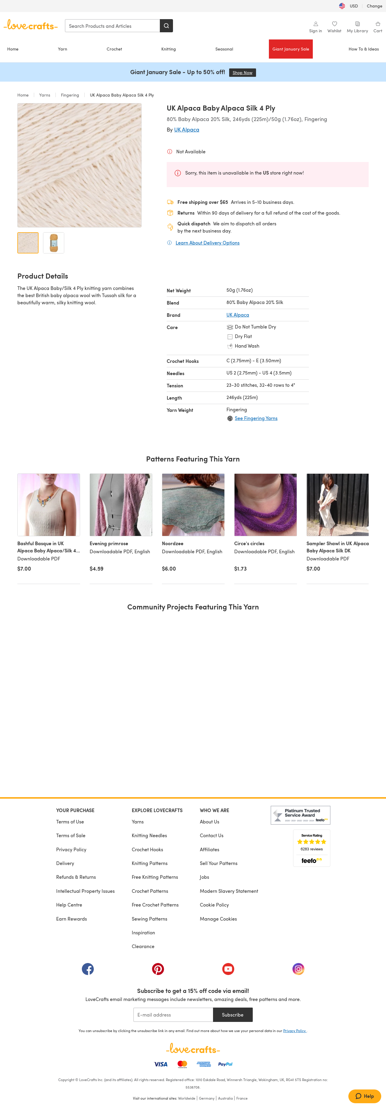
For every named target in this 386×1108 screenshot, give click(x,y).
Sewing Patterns (149, 919)
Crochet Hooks (147, 849)
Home (13, 49)
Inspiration (143, 932)
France (242, 1098)
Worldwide (186, 1098)
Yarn (62, 49)
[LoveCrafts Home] (193, 1048)
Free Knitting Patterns (155, 877)
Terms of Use (70, 821)
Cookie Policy (214, 904)
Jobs (204, 877)
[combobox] (112, 25)
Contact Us (211, 835)
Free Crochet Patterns (155, 904)
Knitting (168, 49)
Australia (225, 1098)
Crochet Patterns (150, 891)
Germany (207, 1098)
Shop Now (244, 72)
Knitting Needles (149, 835)
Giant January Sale (290, 49)
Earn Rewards (71, 919)
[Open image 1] (28, 242)
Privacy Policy (71, 849)
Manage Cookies (218, 919)
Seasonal (224, 49)
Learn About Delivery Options (208, 242)
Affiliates (209, 849)
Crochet (114, 49)
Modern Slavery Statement (229, 891)
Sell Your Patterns (219, 863)
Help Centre (69, 904)
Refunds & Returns (76, 877)
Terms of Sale (70, 835)
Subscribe (232, 1014)
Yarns (44, 95)
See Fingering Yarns (256, 418)
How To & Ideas (364, 49)
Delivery (65, 863)
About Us (209, 821)
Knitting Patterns (150, 863)
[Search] (166, 25)
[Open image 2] (53, 242)
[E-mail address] (173, 1015)
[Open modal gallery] (79, 165)
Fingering (70, 95)
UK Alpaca (186, 129)
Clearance (143, 946)
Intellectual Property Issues (85, 891)
